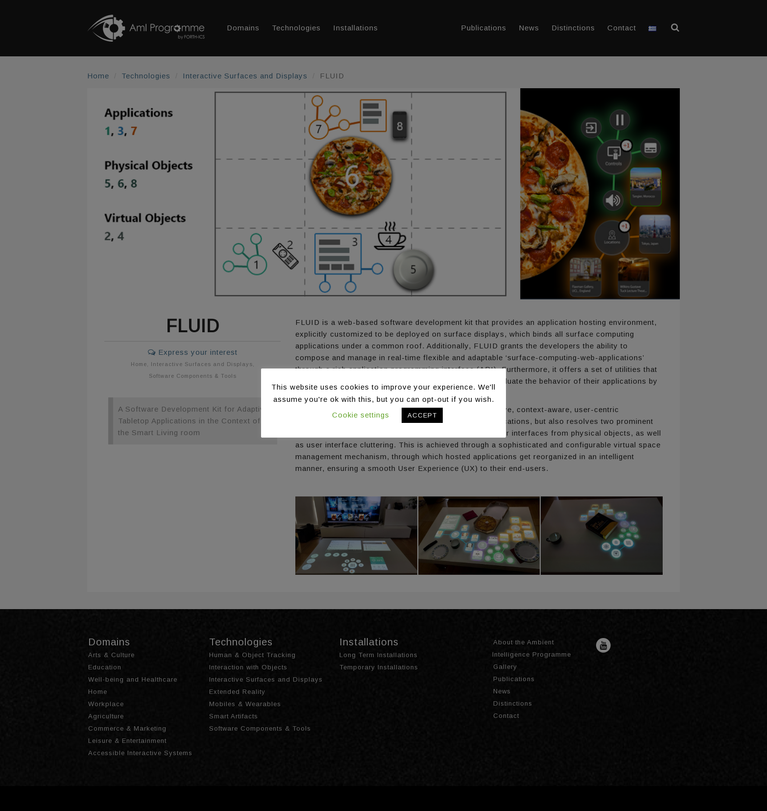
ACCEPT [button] (422, 415)
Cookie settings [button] (360, 415)
